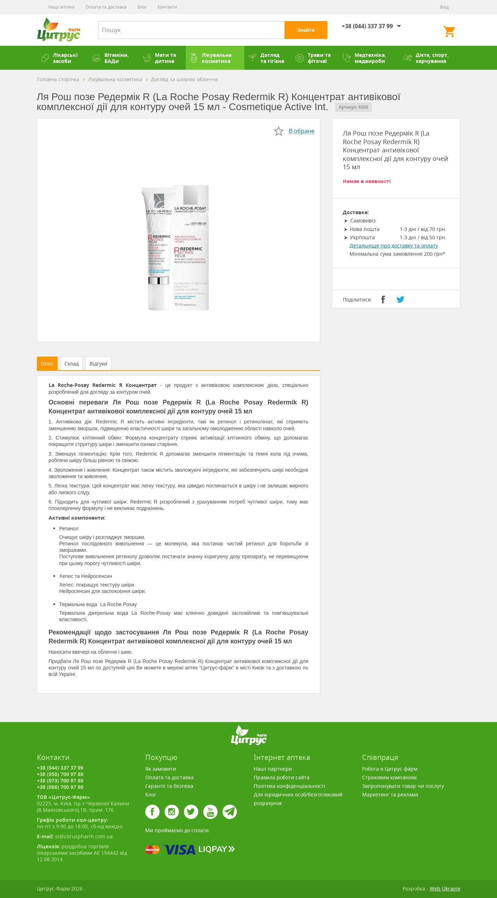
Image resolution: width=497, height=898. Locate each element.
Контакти (167, 7)
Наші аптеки (61, 7)
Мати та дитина (159, 57)
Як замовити (160, 768)
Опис (47, 363)
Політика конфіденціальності (289, 785)
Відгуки (98, 363)
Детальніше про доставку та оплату (394, 245)
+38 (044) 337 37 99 (367, 26)
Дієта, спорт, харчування (426, 57)
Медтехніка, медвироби (364, 57)
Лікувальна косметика (210, 57)
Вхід (444, 7)
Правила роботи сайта (282, 777)
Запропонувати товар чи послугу (403, 785)
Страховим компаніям (389, 777)
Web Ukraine (445, 888)
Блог (142, 7)
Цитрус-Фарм (58, 30)
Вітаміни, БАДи (110, 57)
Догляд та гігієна (266, 57)
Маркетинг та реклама (390, 794)
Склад (71, 363)
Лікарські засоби (59, 57)
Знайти (306, 30)
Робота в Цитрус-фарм (389, 768)
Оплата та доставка (106, 7)
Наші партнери (273, 768)
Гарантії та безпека (169, 785)
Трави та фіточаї (313, 57)
